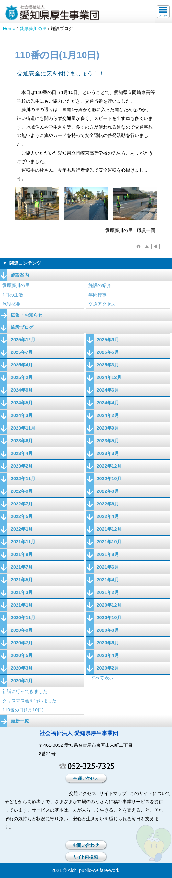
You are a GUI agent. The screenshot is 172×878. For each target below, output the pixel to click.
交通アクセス (102, 303)
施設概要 (11, 303)
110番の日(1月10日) (23, 709)
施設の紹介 (99, 285)
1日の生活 (12, 294)
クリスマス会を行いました (29, 700)
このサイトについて (150, 793)
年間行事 (97, 294)
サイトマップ (113, 793)
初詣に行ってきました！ (27, 691)
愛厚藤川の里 (33, 28)
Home (9, 28)
